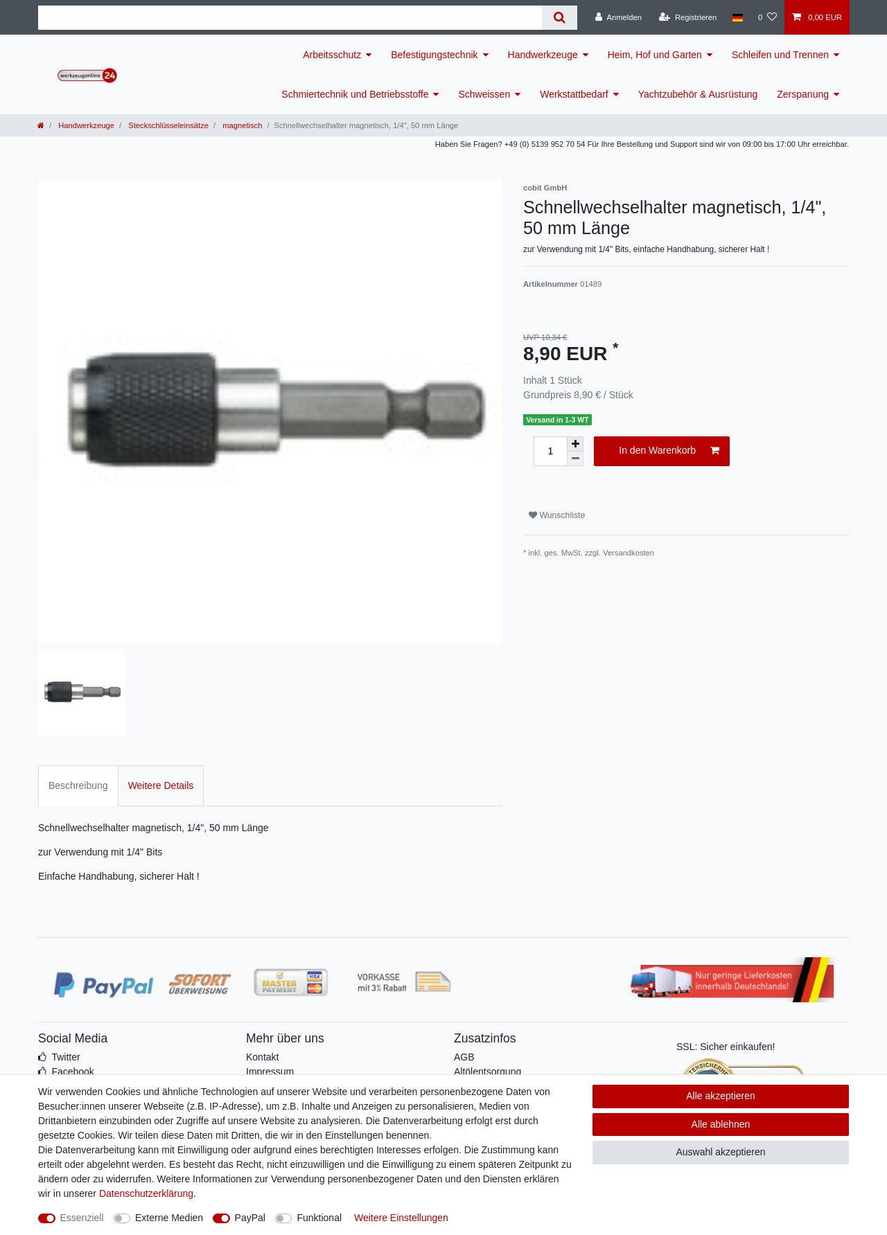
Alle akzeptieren (720, 1095)
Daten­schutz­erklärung (146, 1193)
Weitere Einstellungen (401, 1217)
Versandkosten (628, 553)
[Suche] (559, 18)
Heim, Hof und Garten (655, 54)
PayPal (250, 1217)
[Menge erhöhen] (575, 444)
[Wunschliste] (767, 17)
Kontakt (262, 1057)
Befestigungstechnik (434, 54)
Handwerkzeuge (543, 54)
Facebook (72, 1071)
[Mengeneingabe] (550, 451)
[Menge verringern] (575, 459)
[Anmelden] (618, 17)
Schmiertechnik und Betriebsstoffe (354, 94)
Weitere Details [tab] (161, 785)
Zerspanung (803, 94)
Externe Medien (169, 1217)
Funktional (319, 1217)
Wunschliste (557, 515)
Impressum (270, 1071)
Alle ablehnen (721, 1124)
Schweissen (484, 94)
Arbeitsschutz (332, 54)
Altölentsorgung (487, 1071)
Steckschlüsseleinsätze (167, 125)
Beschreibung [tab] (78, 785)
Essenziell (82, 1217)
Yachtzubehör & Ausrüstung (698, 94)
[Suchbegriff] (290, 18)
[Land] (737, 17)
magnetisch (241, 125)
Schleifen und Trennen (780, 54)
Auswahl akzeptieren (720, 1151)
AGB (464, 1057)
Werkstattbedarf (574, 94)
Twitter (65, 1057)
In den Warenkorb (669, 451)
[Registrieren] (687, 17)
